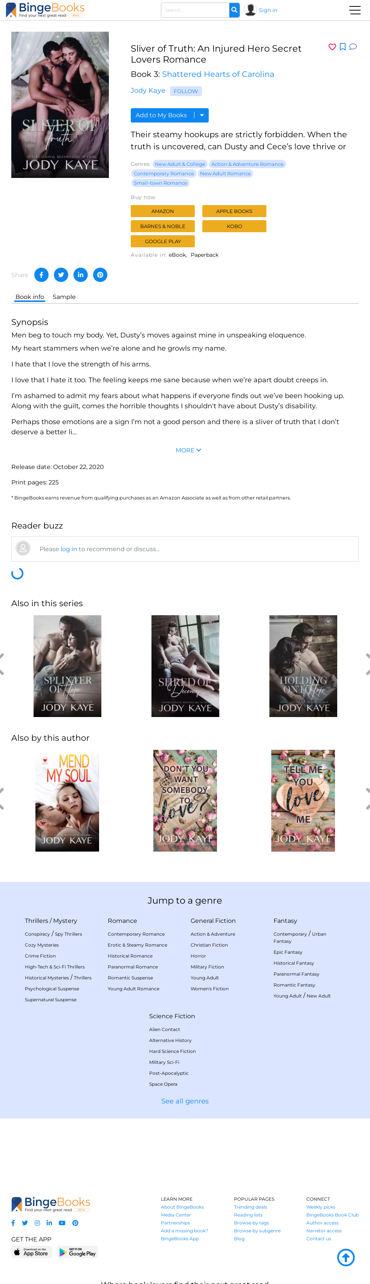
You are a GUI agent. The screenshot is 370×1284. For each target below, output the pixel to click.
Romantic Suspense (130, 978)
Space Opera (163, 1084)
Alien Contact (164, 1029)
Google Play (163, 241)
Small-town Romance (160, 183)
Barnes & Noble (162, 226)
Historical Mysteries (47, 978)
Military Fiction (207, 967)
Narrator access (324, 1230)
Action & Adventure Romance (247, 164)
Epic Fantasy (288, 952)
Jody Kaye (148, 90)
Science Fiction (172, 1016)
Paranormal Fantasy (297, 974)
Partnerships (175, 1223)
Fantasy (285, 920)
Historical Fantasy (294, 963)
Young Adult (205, 978)
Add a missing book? (184, 1230)
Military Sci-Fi (164, 1062)
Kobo (234, 226)
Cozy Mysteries (42, 945)
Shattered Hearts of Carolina (218, 74)
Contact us (318, 1238)
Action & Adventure (213, 934)
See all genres (185, 1101)
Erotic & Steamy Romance (137, 945)
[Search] (234, 10)
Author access (322, 1223)
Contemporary (290, 934)
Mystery (65, 920)
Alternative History (170, 1040)
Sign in (268, 10)
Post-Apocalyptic (169, 1073)
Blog (239, 1238)
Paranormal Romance (133, 967)
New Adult (319, 996)
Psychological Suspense (52, 988)
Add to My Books (170, 115)
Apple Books (234, 211)
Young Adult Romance (133, 988)
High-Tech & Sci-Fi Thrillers (55, 967)
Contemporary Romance (164, 173)
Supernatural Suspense (50, 999)
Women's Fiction (210, 988)
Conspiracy (37, 934)
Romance (122, 920)
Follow (186, 91)
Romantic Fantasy (294, 985)
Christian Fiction (209, 945)
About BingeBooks (182, 1207)
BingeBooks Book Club (332, 1215)
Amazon (162, 211)
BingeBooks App (180, 1238)
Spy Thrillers (68, 934)
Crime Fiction (40, 956)
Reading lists (248, 1215)
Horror (198, 956)
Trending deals (250, 1207)
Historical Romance (130, 956)
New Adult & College (180, 164)
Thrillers (36, 920)
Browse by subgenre (257, 1230)
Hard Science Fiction (172, 1051)
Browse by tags (251, 1223)
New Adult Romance (225, 173)
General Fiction (213, 920)
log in (69, 549)
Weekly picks (320, 1207)
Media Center (176, 1215)
